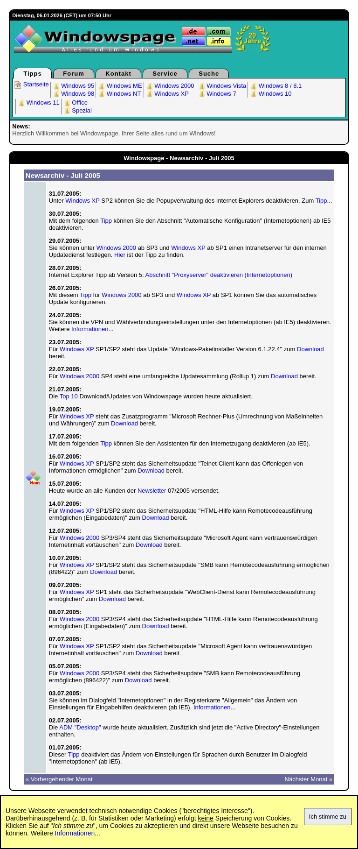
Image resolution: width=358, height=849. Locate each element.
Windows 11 (38, 102)
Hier (119, 254)
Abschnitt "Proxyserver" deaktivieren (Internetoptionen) (219, 274)
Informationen (90, 329)
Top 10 (69, 396)
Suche (209, 73)
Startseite (31, 84)
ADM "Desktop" (80, 727)
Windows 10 (270, 93)
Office (75, 102)
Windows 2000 (169, 85)
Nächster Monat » (309, 779)
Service (164, 73)
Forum (73, 73)
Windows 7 (217, 93)
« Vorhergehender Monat (59, 779)
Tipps (32, 73)
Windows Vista (222, 85)
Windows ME (119, 85)
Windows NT (119, 93)
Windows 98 (73, 93)
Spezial (77, 110)
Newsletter (152, 490)
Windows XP (167, 93)
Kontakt (118, 73)
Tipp (321, 200)
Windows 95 (73, 85)
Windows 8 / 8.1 (275, 85)
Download (310, 349)
